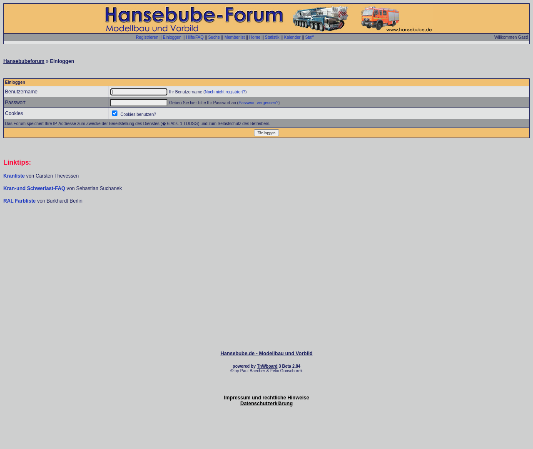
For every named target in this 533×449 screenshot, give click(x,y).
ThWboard (267, 366)
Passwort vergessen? (259, 102)
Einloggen (172, 37)
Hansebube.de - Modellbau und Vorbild (266, 353)
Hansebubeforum (24, 61)
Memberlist (234, 37)
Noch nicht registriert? (225, 92)
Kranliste (14, 176)
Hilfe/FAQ (195, 37)
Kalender (292, 37)
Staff (309, 37)
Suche (214, 37)
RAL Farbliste (20, 201)
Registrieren (147, 37)
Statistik (272, 37)
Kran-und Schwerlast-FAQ (35, 188)
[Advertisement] (266, 229)
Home (255, 37)
